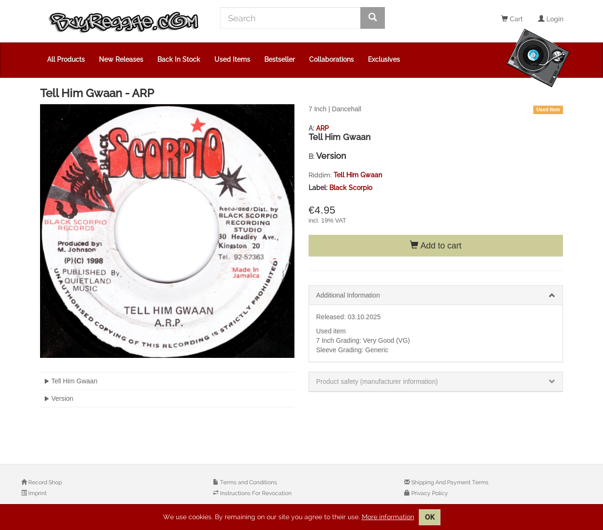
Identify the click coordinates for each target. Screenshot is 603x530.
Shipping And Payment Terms (449, 482)
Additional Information (348, 295)
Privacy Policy (429, 493)
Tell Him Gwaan (358, 175)
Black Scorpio (350, 187)
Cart (512, 19)
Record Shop (44, 482)
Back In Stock (178, 59)
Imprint (37, 493)
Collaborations (331, 59)
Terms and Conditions (248, 482)
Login (550, 19)
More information (388, 517)
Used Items (232, 59)
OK (429, 517)
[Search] (290, 18)
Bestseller (279, 59)
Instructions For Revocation (255, 493)
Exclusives (384, 59)
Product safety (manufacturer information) (377, 381)
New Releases (121, 59)
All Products (66, 59)
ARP (322, 128)
